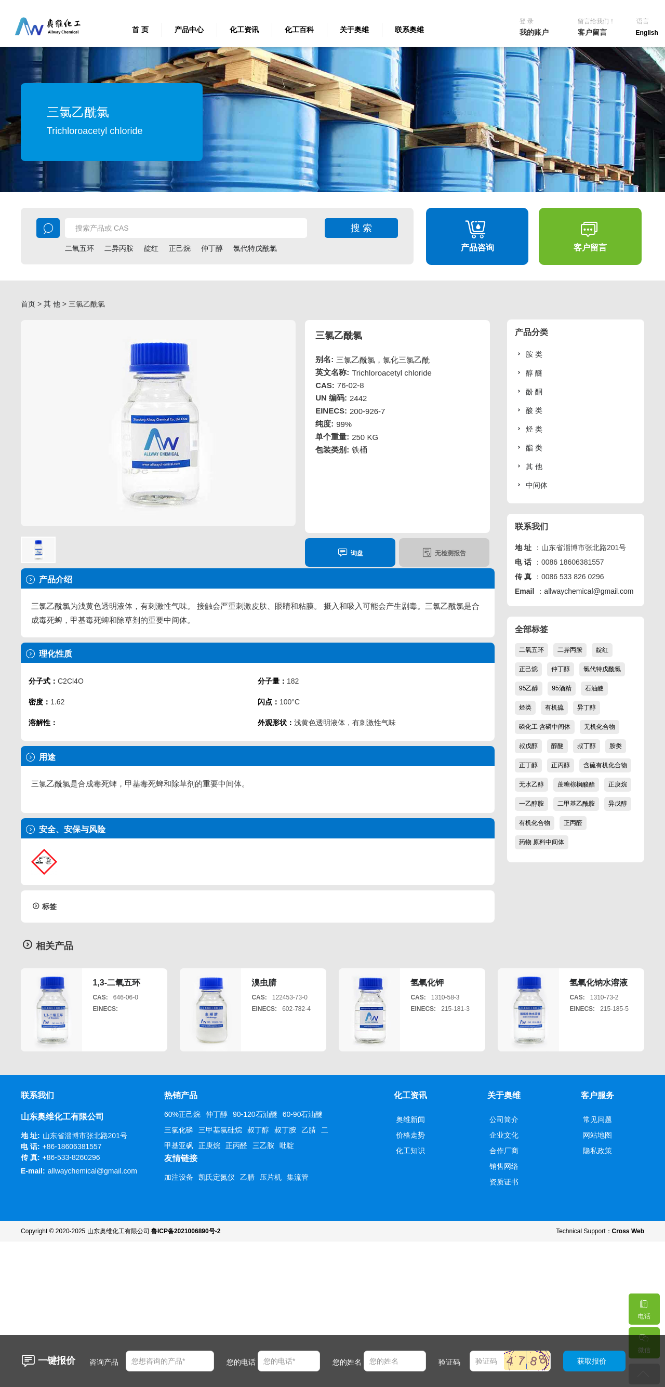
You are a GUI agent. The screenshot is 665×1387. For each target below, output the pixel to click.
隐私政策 (597, 1150)
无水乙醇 (531, 784)
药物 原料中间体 (541, 842)
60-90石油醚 (303, 1114)
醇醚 (557, 746)
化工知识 (410, 1150)
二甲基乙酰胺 (576, 803)
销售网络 (503, 1166)
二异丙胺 (119, 248)
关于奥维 (354, 29)
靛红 (151, 248)
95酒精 (561, 688)
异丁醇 (586, 707)
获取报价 (591, 1361)
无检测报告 (444, 552)
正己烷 (180, 248)
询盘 (350, 552)
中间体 (531, 485)
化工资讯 (244, 29)
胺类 (615, 746)
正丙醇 (560, 765)
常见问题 (597, 1119)
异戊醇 (617, 803)
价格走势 (410, 1135)
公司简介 (503, 1119)
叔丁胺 (285, 1130)
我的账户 (534, 32)
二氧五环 (79, 248)
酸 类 (528, 410)
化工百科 (299, 29)
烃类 (525, 707)
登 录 (527, 21)
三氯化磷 (178, 1130)
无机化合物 (599, 726)
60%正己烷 (182, 1114)
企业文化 (503, 1135)
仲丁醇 (212, 248)
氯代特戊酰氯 (255, 248)
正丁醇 (528, 765)
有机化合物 (534, 822)
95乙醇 (528, 688)
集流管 (298, 1177)
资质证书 (503, 1182)
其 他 (52, 304)
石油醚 (594, 688)
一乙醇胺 (531, 803)
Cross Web (628, 1231)
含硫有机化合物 (605, 765)
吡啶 (287, 1145)
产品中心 (189, 29)
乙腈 (308, 1130)
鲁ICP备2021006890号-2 (185, 1231)
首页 (28, 304)
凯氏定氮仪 (216, 1177)
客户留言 (592, 32)
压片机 (271, 1177)
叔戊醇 (528, 746)
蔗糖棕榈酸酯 (576, 784)
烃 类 (528, 428)
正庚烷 (617, 784)
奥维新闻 (410, 1119)
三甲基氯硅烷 (220, 1130)
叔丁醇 (586, 746)
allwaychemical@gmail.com (588, 591)
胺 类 (528, 354)
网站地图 (597, 1135)
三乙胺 (263, 1145)
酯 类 (528, 447)
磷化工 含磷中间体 (544, 726)
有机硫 (554, 707)
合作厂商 (503, 1150)
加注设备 (178, 1177)
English (647, 32)
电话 (644, 1306)
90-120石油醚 (255, 1114)
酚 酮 (528, 391)
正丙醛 (573, 822)
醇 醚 (528, 372)
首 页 (140, 29)
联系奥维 (409, 29)
